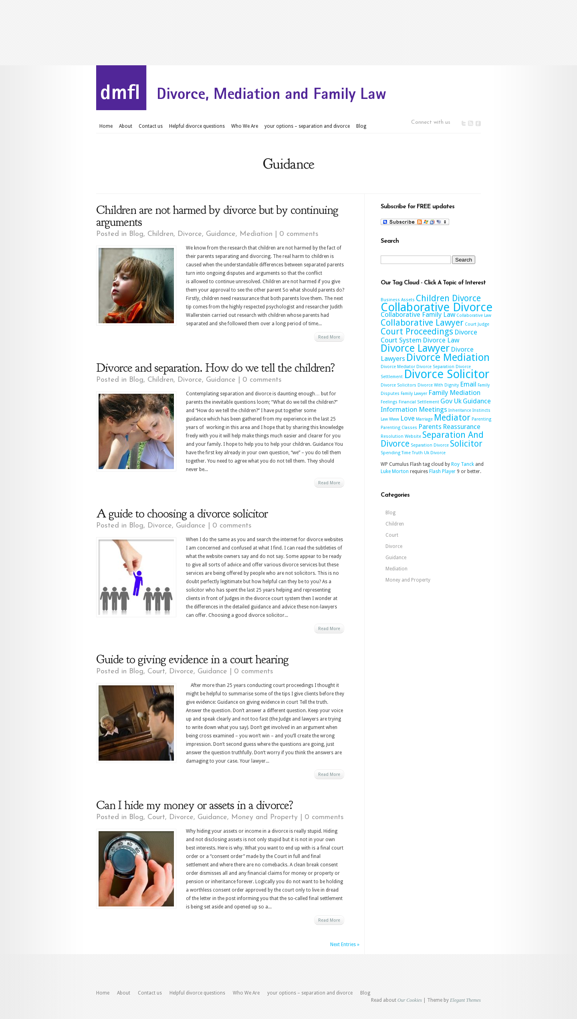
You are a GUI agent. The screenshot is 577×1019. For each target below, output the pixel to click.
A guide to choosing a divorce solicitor (182, 513)
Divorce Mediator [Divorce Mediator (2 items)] (398, 366)
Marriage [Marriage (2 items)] (424, 419)
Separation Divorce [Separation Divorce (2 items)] (430, 445)
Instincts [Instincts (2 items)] (481, 410)
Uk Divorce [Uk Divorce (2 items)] (435, 452)
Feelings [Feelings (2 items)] (389, 402)
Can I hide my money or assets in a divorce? (194, 805)
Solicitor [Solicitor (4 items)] (466, 444)
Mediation (256, 234)
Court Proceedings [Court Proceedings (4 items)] (417, 331)
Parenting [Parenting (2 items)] (481, 419)
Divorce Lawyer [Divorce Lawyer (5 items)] (415, 348)
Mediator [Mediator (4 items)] (452, 418)
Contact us (151, 126)
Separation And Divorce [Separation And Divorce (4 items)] (432, 439)
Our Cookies (409, 1000)
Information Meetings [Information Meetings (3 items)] (414, 409)
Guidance (221, 234)
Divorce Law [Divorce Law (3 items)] (441, 340)
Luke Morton (395, 471)
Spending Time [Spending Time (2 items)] (396, 452)
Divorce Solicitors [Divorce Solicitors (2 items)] (398, 385)
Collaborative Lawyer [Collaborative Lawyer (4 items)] (422, 323)
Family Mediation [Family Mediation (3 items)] (454, 393)
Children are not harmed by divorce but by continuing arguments (217, 216)
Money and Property (264, 817)
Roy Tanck (462, 464)
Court (156, 671)
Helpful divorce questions (197, 126)
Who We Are (244, 126)
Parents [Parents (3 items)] (430, 427)
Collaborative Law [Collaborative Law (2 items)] (473, 315)
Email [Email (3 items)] (468, 384)
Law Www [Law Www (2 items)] (390, 419)
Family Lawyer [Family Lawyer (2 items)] (414, 393)
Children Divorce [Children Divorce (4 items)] (448, 298)
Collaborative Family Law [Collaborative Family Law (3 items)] (418, 314)
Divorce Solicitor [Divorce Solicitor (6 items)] (446, 374)
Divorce (190, 234)
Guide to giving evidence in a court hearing (192, 659)
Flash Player (442, 471)
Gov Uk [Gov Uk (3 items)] (451, 401)
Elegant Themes (465, 1000)
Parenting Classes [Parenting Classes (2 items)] (399, 427)
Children (160, 234)
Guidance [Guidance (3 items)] (477, 401)
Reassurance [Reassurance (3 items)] (461, 427)
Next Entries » (344, 944)
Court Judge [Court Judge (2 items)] (477, 324)
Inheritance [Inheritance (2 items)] (459, 410)
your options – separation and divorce (307, 126)
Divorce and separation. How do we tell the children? (215, 367)
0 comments (299, 234)
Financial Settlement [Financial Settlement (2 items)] (419, 402)
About (125, 126)
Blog (361, 126)
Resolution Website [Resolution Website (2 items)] (401, 436)
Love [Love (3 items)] (407, 418)
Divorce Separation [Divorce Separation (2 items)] (435, 366)
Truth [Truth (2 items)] (417, 452)
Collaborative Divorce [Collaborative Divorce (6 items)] (436, 307)
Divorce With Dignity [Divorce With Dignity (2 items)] (438, 385)
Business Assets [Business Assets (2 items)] (398, 299)
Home (106, 126)
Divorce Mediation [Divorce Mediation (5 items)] (448, 357)
